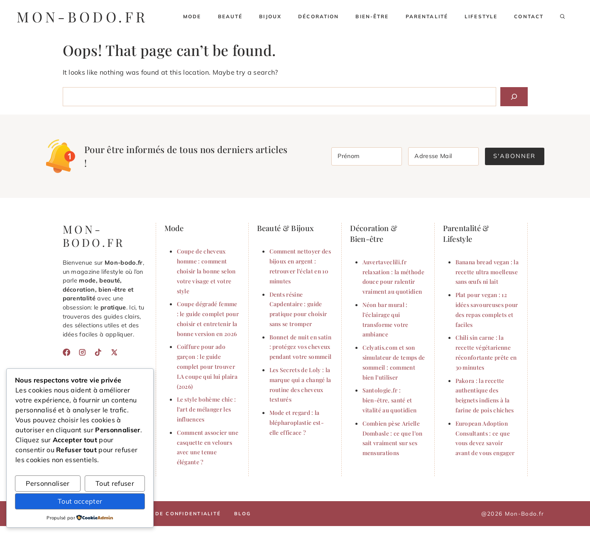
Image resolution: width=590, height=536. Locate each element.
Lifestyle (481, 16)
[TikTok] (98, 352)
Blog (242, 514)
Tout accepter (80, 501)
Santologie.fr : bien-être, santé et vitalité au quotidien (389, 400)
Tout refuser (114, 483)
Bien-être (372, 16)
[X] (114, 352)
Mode (192, 16)
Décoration (318, 16)
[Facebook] (66, 352)
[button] (562, 16)
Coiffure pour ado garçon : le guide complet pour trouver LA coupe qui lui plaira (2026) (207, 366)
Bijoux (270, 16)
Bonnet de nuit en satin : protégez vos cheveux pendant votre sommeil (300, 347)
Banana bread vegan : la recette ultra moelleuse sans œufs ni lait (487, 271)
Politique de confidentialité (170, 514)
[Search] (514, 96)
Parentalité (427, 16)
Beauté (230, 16)
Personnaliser (47, 483)
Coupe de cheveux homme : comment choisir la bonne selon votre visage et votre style (206, 270)
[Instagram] (82, 352)
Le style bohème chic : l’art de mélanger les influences (206, 409)
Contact (528, 16)
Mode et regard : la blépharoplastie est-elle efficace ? (296, 422)
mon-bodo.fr (82, 16)
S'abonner (514, 156)
